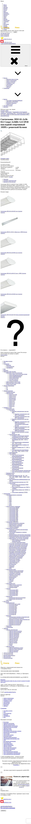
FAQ (4, 362)
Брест (4, 11)
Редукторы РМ (12, 613)
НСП (10, 498)
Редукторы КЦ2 (13, 611)
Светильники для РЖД (14, 560)
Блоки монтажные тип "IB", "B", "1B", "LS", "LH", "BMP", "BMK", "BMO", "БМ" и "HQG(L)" (19, 477)
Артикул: (15, 211)
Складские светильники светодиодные (18, 545)
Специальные (9, 627)
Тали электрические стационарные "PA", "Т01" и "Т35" (20, 443)
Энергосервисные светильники (16, 555)
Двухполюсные (7, 656)
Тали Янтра (12, 410)
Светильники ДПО (13, 510)
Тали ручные (12, 483)
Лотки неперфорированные (15, 375)
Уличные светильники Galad (16, 572)
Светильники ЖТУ (13, 590)
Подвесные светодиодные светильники (18, 543)
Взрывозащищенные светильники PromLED (19, 536)
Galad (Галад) (9, 104)
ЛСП (10, 500)
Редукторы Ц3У (13, 606)
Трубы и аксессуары (11, 384)
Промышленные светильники (16, 570)
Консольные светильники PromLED (17, 548)
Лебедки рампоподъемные (15, 631)
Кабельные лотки (7, 729)
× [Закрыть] (1, 767)
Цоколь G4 (11, 406)
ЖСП (10, 505)
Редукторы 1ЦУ (13, 610)
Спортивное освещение (14, 573)
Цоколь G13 (12, 402)
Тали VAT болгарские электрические (21, 471)
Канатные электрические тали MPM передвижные (22, 430)
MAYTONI (9, 600)
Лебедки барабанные (8, 745)
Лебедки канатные (13, 651)
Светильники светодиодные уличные (12, 731)
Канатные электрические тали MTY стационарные (22, 414)
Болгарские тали (10, 408)
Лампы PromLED (13, 563)
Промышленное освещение (15, 524)
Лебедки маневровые (14, 633)
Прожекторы (9, 596)
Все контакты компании (8, 808)
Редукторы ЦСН (13, 608)
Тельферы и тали (10, 83)
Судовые (11, 581)
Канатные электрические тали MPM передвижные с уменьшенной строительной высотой (22, 423)
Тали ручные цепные (8, 735)
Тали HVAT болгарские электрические (17, 466)
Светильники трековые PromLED (17, 554)
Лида (4, 22)
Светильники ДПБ (13, 511)
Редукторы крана (7, 736)
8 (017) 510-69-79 (5, 36)
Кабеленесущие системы (12, 79)
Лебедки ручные (10, 646)
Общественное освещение (15, 525)
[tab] (16, 179)
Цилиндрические (10, 602)
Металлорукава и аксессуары (13, 383)
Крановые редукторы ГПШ (15, 620)
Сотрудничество (10, 366)
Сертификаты (9, 367)
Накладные (12, 565)
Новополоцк (6, 20)
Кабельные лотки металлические (14, 372)
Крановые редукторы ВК (15, 623)
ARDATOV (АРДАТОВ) (12, 101)
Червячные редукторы (8, 723)
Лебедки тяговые (13, 642)
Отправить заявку (5, 158)
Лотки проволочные (14, 378)
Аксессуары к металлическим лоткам (18, 374)
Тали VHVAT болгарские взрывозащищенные (18, 455)
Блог (4, 369)
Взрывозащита (12, 577)
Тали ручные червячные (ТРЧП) (20, 492)
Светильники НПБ (13, 509)
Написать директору (5, 694)
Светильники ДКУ (13, 592)
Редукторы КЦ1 (13, 609)
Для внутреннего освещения (13, 506)
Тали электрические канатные (10, 751)
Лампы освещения (10, 81)
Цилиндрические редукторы (10, 727)
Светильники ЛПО (11, 113)
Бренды (15, 99)
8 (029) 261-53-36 (7, 42)
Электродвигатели (13, 638)
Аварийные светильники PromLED (17, 552)
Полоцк (5, 25)
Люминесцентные (10, 392)
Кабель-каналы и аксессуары (13, 381)
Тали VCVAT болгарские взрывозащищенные (18, 461)
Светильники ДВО (13, 515)
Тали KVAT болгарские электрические (17, 468)
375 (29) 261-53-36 (5, 33)
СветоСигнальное (13, 575)
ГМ (7, 389)
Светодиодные (9, 393)
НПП (10, 501)
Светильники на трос (14, 561)
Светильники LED (13, 520)
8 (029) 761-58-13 (7, 39)
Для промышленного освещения (14, 494)
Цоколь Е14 (12, 403)
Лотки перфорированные (15, 376)
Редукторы (8, 85)
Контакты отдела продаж (9, 181)
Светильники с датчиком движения (17, 550)
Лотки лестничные (13, 380)
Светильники (9, 84)
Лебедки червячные (14, 637)
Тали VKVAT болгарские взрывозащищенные (18, 458)
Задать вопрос (4, 355)
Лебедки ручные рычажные (10, 737)
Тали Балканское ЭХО (14, 434)
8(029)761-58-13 (7, 799)
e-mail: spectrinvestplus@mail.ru (8, 43)
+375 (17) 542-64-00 (8, 653)
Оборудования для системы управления (18, 538)
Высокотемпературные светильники (18, 547)
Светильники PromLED (12, 528)
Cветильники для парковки (15, 557)
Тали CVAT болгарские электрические (21, 470)
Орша (4, 17)
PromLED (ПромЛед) (11, 103)
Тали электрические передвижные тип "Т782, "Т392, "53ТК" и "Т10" (20, 450)
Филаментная (12, 398)
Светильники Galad (11, 569)
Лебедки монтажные (14, 636)
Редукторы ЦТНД (13, 605)
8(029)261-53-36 (7, 802)
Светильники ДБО (13, 512)
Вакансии (8, 365)
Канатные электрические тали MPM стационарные (22, 427)
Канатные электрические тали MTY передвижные (22, 417)
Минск (5, 4)
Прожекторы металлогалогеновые (17, 597)
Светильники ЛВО (13, 514)
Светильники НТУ (13, 593)
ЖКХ (10, 568)
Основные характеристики (9, 180)
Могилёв (5, 7)
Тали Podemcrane (13, 452)
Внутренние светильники (9, 741)
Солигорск (6, 21)
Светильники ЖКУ (13, 591)
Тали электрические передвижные (11, 754)
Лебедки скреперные (14, 635)
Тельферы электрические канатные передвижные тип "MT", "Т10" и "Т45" (20, 440)
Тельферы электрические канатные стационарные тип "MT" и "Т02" (20, 436)
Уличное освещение (14, 527)
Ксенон (11, 176)
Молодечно (6, 24)
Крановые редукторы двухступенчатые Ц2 (19, 619)
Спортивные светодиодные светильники (19, 537)
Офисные (11, 579)
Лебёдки (8, 87)
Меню (15, 55)
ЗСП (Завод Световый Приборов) (14, 100)
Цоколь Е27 (12, 401)
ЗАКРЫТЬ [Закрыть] (3, 810)
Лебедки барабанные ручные (16, 647)
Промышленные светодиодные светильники (19, 534)
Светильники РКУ (13, 595)
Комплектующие (13, 587)
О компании (6, 88)
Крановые (8, 615)
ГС (7, 387)
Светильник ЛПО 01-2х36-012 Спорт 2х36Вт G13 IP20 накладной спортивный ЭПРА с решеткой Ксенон (15, 114)
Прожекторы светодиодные (15, 599)
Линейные (11, 566)
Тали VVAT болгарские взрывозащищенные (17, 463)
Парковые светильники (14, 574)
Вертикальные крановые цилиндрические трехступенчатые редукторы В (19, 617)
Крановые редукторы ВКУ (15, 622)
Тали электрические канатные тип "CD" (18, 482)
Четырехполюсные (8, 658)
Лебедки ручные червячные (15, 649)
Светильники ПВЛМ (14, 507)
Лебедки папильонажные (15, 632)
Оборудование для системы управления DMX (18, 540)
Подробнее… (16, 764)
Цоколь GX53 (12, 399)
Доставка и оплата (7, 105)
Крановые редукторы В (14, 624)
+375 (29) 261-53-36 (8, 654)
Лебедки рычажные (14, 650)
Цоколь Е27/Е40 (13, 394)
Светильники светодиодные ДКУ (11, 738)
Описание (5, 179)
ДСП (10, 503)
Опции (10, 645)
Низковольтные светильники (16, 556)
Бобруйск (5, 12)
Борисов (5, 15)
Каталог (16, 78)
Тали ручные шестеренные (9, 747)
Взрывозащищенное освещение (16, 523)
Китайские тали (10, 474)
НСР (10, 496)
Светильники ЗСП (10, 583)
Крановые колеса (10, 473)
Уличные (8, 588)
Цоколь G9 (11, 405)
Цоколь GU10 (12, 397)
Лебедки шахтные (13, 640)
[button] (1, 130)
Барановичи (6, 13)
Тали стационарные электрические (11, 752)
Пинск (5, 16)
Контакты (5, 107)
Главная (2, 112)
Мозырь (5, 19)
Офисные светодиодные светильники (18, 546)
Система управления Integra (18, 542)
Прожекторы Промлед (14, 559)
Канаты (11, 644)
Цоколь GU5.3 (12, 396)
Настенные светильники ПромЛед (17, 551)
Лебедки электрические (12, 629)
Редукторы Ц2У (7, 742)
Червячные (9, 626)
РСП (10, 497)
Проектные (12, 578)
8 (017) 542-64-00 (5, 34)
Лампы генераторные (11, 80)
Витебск (5, 8)
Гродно (5, 10)
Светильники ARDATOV (12, 521)
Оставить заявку (4, 110)
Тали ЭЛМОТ (12, 453)
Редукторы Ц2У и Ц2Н (14, 604)
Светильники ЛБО (13, 518)
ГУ (7, 388)
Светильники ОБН (13, 519)
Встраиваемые (12, 564)
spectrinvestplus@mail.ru (9, 655)
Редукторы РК (12, 614)
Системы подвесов (13, 379)
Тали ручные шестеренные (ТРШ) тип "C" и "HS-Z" (20, 485)
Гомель (5, 6)
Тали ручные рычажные (9, 749)
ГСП (10, 502)
